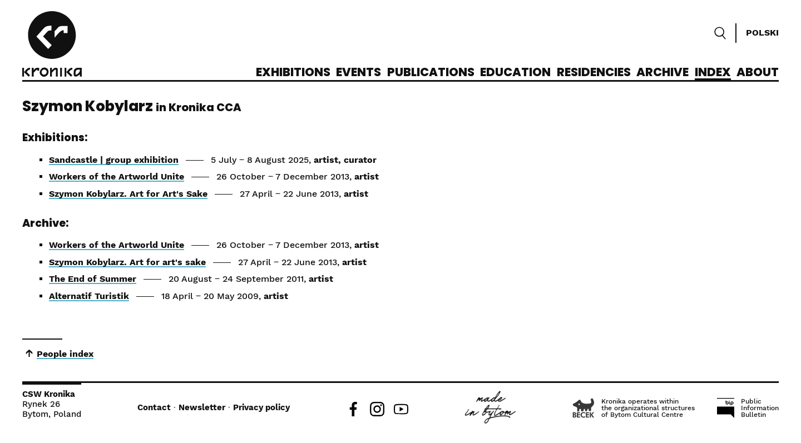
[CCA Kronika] (52, 45)
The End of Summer (92, 278)
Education (515, 73)
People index (65, 354)
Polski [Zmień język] (762, 32)
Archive (662, 73)
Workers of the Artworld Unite (116, 176)
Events (358, 73)
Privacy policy (261, 407)
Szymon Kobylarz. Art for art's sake (127, 262)
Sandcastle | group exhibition (114, 160)
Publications (430, 73)
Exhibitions (293, 73)
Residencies (594, 73)
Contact (154, 407)
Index (713, 73)
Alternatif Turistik (89, 296)
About (757, 73)
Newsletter (202, 407)
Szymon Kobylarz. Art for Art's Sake (128, 193)
